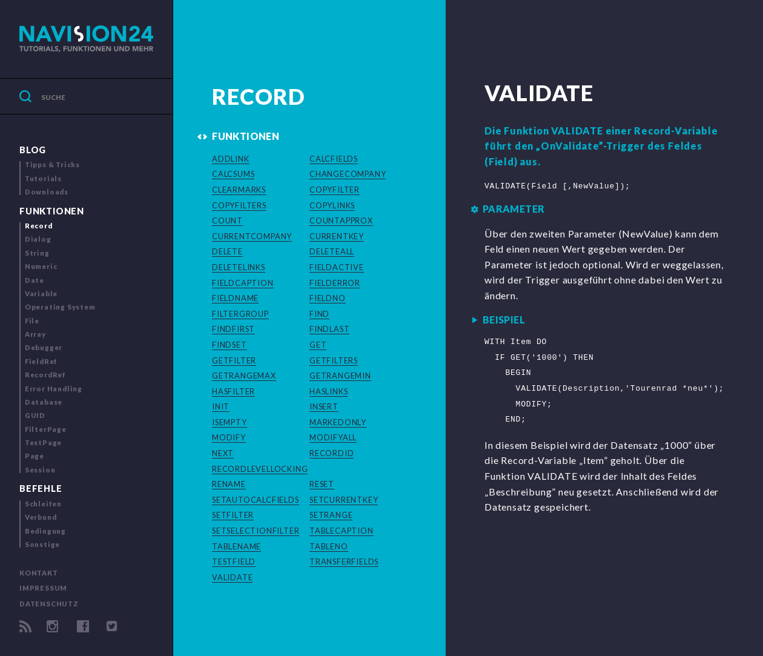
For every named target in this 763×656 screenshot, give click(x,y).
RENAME (229, 484)
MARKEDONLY (337, 422)
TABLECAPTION (341, 530)
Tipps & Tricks (52, 164)
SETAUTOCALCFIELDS (255, 500)
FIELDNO (327, 298)
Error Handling (53, 389)
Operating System (60, 307)
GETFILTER (234, 360)
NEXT (223, 453)
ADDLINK (230, 159)
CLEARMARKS (239, 189)
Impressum (43, 588)
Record (39, 226)
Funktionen (51, 211)
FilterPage (46, 429)
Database (43, 402)
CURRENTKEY (336, 236)
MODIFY (229, 437)
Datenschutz (49, 604)
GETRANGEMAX (244, 375)
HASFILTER (233, 391)
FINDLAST (329, 329)
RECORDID (331, 453)
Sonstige (42, 544)
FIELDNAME (235, 298)
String (37, 253)
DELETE (227, 251)
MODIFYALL (333, 437)
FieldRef (41, 361)
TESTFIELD (234, 561)
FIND (319, 314)
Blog (32, 150)
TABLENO (328, 546)
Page (34, 456)
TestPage (43, 442)
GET (317, 345)
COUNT (227, 220)
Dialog (38, 239)
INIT (221, 406)
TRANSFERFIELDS (343, 561)
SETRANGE (330, 515)
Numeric (41, 266)
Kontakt (38, 573)
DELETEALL (331, 251)
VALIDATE (232, 577)
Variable (41, 293)
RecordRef (45, 375)
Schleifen (43, 504)
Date (34, 280)
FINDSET (229, 345)
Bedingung (45, 531)
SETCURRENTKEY (343, 500)
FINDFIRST (233, 329)
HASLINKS (328, 391)
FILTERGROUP (240, 314)
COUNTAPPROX (341, 220)
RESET (321, 484)
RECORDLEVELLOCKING (260, 469)
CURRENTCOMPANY (252, 236)
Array (35, 334)
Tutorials (43, 178)
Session (40, 470)
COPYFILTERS (239, 205)
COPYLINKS (332, 205)
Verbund (41, 517)
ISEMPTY (229, 422)
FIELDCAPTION (243, 283)
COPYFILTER (334, 189)
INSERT (324, 406)
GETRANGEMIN (340, 375)
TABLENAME (236, 546)
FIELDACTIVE (336, 267)
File (32, 321)
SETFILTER (233, 515)
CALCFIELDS (333, 159)
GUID (35, 415)
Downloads (46, 192)
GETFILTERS (333, 360)
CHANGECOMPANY (347, 174)
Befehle (40, 488)
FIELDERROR (334, 283)
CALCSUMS (233, 174)
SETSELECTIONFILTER (255, 530)
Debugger (43, 347)
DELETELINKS (238, 267)
